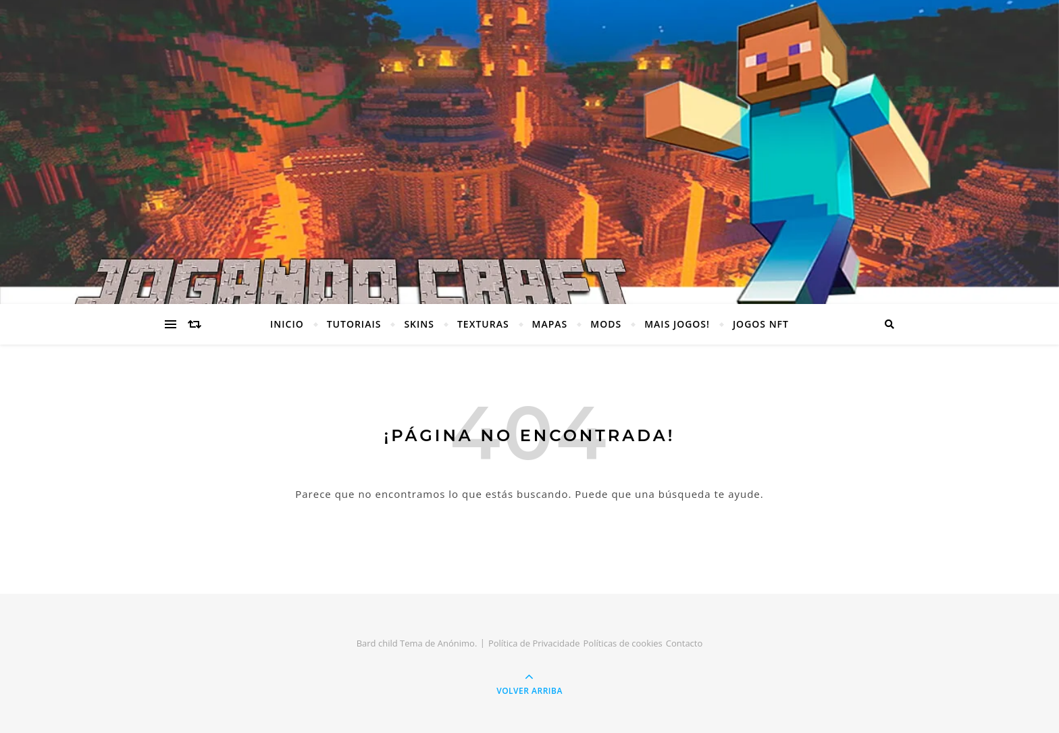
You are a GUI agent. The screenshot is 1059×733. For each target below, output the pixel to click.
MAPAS (550, 324)
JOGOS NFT (761, 324)
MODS (605, 324)
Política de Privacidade (534, 643)
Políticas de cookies (623, 643)
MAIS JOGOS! (677, 324)
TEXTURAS (483, 324)
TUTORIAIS (354, 324)
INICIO (287, 324)
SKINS (419, 324)
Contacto (684, 643)
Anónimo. (457, 643)
